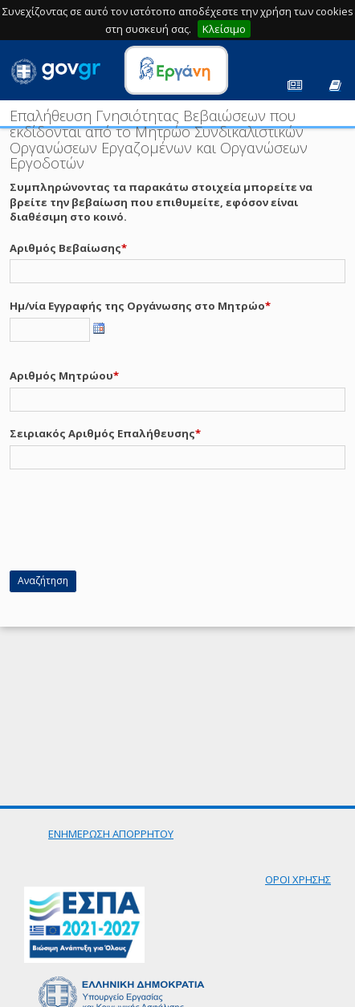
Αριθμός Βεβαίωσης (65, 248)
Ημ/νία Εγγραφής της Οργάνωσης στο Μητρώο (137, 305)
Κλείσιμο (224, 29)
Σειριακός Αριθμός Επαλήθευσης (102, 433)
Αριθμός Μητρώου (61, 375)
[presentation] (132, 527)
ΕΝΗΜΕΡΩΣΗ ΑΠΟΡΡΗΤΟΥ (110, 833)
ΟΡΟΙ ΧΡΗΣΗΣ (298, 879)
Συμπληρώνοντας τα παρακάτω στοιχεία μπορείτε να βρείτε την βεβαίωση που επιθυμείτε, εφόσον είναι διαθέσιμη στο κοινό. (161, 202)
